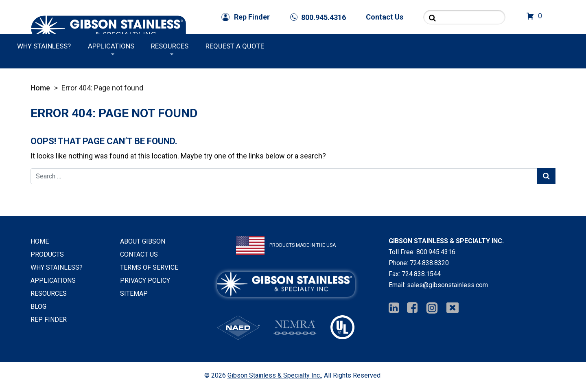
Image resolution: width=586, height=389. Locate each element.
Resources (459, 46)
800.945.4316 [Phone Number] (435, 252)
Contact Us (384, 17)
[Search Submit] (432, 18)
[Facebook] (412, 308)
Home (40, 88)
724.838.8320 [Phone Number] (429, 263)
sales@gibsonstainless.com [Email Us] (447, 285)
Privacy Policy (145, 280)
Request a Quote (524, 46)
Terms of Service (149, 267)
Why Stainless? (333, 46)
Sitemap (134, 293)
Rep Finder (252, 17)
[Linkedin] (394, 308)
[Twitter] (452, 308)
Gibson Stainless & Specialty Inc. (274, 375)
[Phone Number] (318, 17)
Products (233, 46)
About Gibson (142, 241)
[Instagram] (432, 308)
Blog (38, 306)
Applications (400, 46)
